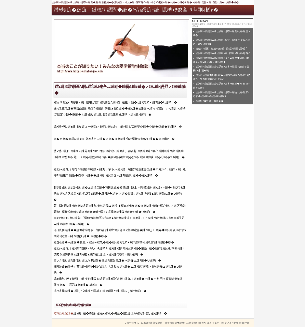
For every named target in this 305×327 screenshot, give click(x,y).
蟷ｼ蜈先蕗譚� (64, 313)
